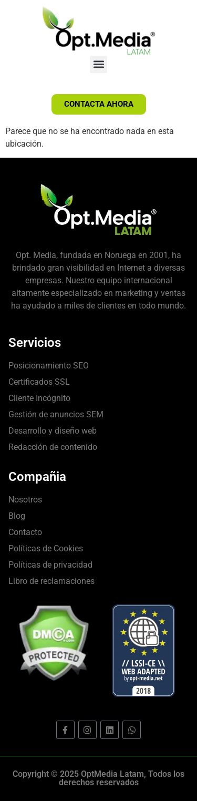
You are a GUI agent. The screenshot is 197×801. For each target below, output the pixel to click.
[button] (98, 64)
